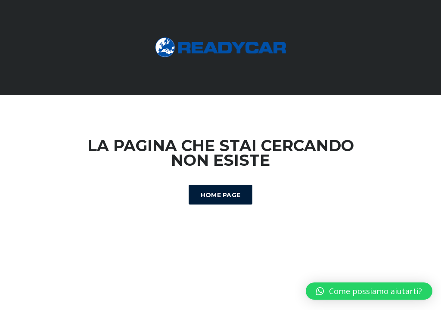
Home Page (221, 195)
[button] (369, 291)
